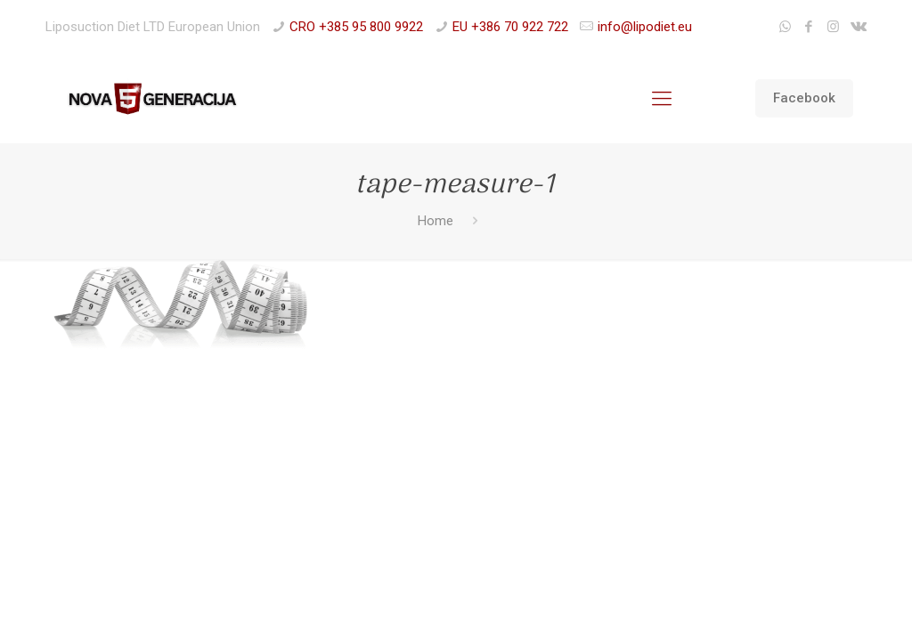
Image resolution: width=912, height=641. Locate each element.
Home (435, 221)
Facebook (804, 98)
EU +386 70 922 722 (510, 27)
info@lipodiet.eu (645, 27)
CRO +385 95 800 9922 (356, 27)
